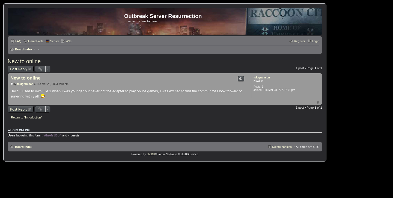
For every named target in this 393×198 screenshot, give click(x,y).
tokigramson (262, 77)
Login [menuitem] (315, 41)
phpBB (151, 154)
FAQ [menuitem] (18, 41)
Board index (23, 49)
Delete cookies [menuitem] (282, 146)
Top (317, 101)
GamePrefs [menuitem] (35, 41)
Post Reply (18, 68)
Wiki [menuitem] (69, 41)
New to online (24, 61)
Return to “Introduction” (26, 117)
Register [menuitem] (299, 41)
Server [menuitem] (54, 41)
